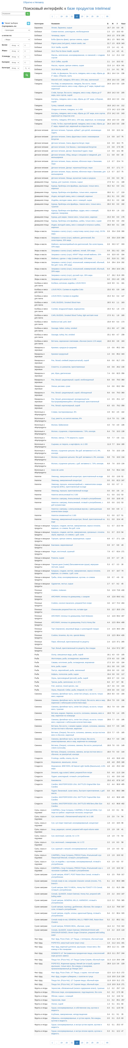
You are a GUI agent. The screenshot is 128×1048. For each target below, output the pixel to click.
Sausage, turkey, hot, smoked (63, 335)
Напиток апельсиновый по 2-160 (64, 495)
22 (77, 16)
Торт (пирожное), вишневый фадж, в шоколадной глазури (75, 629)
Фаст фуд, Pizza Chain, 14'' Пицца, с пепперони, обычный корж (77, 939)
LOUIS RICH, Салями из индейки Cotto (67, 290)
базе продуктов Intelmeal (88, 8)
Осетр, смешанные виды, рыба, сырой (67, 655)
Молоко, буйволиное (59, 425)
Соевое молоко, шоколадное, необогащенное (70, 32)
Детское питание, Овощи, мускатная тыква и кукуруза (73, 178)
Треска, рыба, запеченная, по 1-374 (66, 682)
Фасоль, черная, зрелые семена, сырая (67, 65)
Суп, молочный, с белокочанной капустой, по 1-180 (72, 816)
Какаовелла (56, 780)
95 (107, 16)
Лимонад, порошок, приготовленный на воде (69, 491)
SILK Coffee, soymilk (59, 62)
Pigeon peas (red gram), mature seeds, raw (68, 43)
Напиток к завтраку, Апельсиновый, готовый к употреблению (76, 499)
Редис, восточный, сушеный (62, 551)
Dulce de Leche (57, 470)
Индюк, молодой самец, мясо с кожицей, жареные (72, 196)
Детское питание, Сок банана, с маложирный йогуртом (73, 147)
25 (92, 16)
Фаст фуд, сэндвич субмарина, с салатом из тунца (72, 976)
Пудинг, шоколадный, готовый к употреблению (70, 776)
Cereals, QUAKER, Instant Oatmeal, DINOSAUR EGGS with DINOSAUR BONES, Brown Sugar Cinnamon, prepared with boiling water (78, 932)
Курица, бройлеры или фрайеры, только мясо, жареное (74, 192)
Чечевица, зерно (58, 35)
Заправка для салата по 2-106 (63, 279)
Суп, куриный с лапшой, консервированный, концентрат (74, 849)
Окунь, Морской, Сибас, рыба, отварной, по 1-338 (71, 690)
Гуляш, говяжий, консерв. (61, 106)
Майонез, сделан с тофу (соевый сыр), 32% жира (71, 258)
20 (67, 16)
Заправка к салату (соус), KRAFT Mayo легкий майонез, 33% (76, 255)
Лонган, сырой (57, 1004)
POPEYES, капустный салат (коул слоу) (67, 943)
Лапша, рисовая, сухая (60, 386)
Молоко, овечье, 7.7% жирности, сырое (67, 438)
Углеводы (5, 56)
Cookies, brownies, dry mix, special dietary (68, 635)
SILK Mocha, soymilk (59, 69)
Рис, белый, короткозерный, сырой (65, 406)
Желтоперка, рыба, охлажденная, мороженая (70, 659)
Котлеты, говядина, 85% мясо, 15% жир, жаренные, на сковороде (78, 120)
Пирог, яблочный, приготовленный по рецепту (70, 642)
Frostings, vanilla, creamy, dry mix (64, 758)
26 (98, 16)
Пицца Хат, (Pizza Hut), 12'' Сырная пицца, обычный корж (75, 980)
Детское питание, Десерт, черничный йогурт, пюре (72, 168)
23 (82, 16)
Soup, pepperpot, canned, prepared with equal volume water (75, 829)
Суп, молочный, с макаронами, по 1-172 (67, 842)
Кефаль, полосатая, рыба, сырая (65, 674)
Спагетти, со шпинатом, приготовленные (68, 367)
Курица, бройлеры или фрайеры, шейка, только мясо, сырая (76, 221)
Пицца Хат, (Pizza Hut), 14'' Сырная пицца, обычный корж (75, 984)
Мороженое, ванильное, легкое (64, 762)
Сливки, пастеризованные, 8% (63, 412)
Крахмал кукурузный (59, 354)
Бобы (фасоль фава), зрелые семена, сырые (69, 39)
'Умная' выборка (10, 23)
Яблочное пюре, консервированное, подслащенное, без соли (76, 992)
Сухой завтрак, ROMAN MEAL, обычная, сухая (70, 926)
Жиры (4, 51)
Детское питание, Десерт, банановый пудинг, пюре (72, 151)
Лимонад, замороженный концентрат (66, 480)
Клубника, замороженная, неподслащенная (69, 1014)
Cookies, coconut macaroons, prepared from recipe (71, 603)
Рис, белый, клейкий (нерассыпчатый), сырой (70, 360)
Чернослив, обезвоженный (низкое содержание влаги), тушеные (77, 988)
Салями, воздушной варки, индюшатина (67, 309)
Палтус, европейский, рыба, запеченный (68, 670)
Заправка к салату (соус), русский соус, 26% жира (71, 275)
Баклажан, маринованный (62, 545)
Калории (5, 62)
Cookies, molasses (58, 590)
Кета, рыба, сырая (58, 666)
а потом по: (7, 35)
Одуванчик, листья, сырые (62, 584)
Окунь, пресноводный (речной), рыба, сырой (69, 678)
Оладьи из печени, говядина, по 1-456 (67, 109)
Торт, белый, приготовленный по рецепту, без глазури (73, 648)
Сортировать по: (9, 26)
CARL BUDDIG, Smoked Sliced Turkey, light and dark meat (74, 315)
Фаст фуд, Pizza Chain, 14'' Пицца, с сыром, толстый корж (75, 973)
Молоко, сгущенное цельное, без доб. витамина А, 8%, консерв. (77, 457)
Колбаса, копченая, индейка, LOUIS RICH (68, 283)
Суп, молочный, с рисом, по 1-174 (65, 836)
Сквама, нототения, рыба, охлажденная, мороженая (72, 662)
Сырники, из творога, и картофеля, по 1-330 (69, 444)
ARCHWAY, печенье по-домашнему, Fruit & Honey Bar (73, 622)
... (56, 16)
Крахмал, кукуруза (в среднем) (64, 348)
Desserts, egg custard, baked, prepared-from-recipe (71, 772)
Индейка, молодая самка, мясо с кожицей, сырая (71, 200)
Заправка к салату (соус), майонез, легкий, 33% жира (73, 251)
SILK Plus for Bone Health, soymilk (65, 51)
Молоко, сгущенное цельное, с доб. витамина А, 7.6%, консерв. (77, 464)
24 (87, 16)
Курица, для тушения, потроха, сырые (67, 182)
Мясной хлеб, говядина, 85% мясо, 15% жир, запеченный (75, 80)
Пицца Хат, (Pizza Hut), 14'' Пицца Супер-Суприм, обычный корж (77, 960)
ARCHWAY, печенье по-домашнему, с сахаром (70, 597)
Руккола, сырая (57, 558)
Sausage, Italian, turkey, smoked (64, 328)
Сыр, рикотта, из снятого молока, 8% (66, 418)
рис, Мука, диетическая (61, 373)
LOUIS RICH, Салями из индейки (64, 296)
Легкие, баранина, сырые (61, 28)
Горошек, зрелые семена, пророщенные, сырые (71, 539)
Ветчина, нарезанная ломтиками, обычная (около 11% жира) (76, 341)
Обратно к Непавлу (33, 2)
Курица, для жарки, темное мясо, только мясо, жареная (74, 217)
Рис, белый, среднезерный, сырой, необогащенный (72, 380)
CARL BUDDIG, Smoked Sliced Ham (65, 302)
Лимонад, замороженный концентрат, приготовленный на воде (77, 476)
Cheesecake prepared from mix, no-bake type (69, 609)
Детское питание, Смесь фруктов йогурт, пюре (70, 143)
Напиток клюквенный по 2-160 (63, 515)
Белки (4, 45)
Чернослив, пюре (58, 1000)
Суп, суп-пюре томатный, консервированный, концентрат (74, 823)
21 (72, 16)
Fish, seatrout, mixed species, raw (64, 686)
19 (62, 16)
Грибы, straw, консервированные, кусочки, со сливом (73, 577)
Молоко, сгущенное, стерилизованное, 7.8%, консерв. (73, 431)
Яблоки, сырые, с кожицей (62, 996)
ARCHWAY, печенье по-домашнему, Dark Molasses (72, 616)
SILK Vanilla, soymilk (59, 47)
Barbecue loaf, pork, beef (61, 322)
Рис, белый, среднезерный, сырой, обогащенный (71, 393)
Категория (5, 68)
